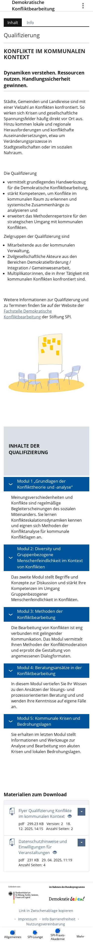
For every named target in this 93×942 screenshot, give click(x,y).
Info (30, 22)
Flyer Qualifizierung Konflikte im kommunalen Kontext (45, 813)
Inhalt (11, 22)
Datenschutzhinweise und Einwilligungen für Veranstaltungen (43, 847)
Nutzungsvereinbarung (45, 924)
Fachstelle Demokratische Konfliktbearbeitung (28, 314)
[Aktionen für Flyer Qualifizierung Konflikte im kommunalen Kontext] (81, 812)
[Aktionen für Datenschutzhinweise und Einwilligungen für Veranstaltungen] (81, 842)
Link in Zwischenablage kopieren (46, 910)
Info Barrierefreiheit (58, 919)
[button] (46, 484)
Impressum (27, 919)
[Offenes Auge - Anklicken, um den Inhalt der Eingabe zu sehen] (69, 816)
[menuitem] (13, 934)
